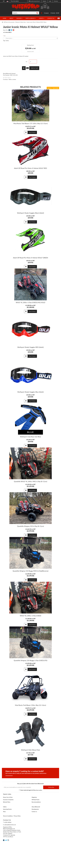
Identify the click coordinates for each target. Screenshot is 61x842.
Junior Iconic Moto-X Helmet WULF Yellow (36, 22)
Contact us (34, 811)
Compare (46, 13)
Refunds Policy (6, 802)
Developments (35, 809)
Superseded (50, 88)
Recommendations (36, 802)
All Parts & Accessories (9, 22)
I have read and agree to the (30, 790)
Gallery (5, 806)
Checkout (56, 1)
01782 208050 (15, 1)
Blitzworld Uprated (10, 73)
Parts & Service (30, 18)
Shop (4, 811)
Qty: (26, 61)
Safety (7, 40)
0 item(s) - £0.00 (55, 13)
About (11, 18)
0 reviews (5, 79)
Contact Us (50, 18)
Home (4, 18)
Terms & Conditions (8, 816)
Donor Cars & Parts (8, 797)
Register (44, 1)
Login (50, 1)
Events (41, 18)
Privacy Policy (17, 816)
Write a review (12, 79)
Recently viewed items (34, 1)
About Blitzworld (36, 806)
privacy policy (38, 790)
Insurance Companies (8, 799)
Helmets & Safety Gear (20, 22)
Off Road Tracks (35, 799)
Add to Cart (34, 68)
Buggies (19, 18)
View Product (32, 132)
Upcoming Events (7, 809)
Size (4, 35)
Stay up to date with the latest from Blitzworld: (30, 783)
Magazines (34, 797)
